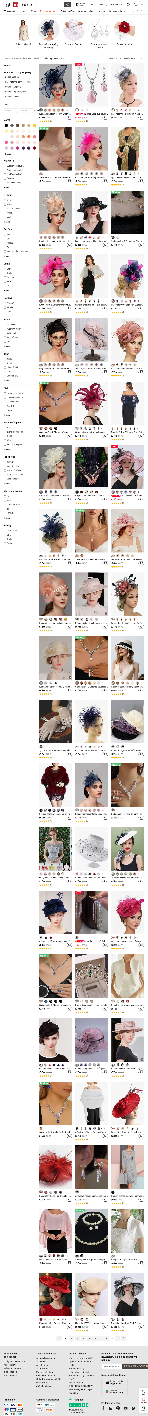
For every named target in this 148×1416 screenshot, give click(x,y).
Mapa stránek (10, 1375)
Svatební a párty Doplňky (52, 58)
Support (144, 1411)
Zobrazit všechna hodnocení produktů (45, 1374)
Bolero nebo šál (12, 77)
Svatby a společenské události (26, 58)
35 (117, 1338)
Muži (25, 11)
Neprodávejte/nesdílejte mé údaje (80, 1391)
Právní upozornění (13, 1368)
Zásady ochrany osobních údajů (81, 1377)
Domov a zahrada (117, 11)
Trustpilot (76, 1399)
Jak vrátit (40, 1361)
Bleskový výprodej (48, 11)
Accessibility (10, 1365)
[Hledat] (49, 4)
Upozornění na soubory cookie (80, 1363)
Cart (144, 1392)
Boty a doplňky (67, 11)
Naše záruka (42, 1382)
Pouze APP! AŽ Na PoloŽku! (83, 4)
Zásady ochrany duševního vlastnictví (79, 1370)
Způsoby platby (43, 1386)
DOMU (7, 58)
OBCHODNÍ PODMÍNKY (81, 1386)
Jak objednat (42, 1368)
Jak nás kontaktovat (45, 1358)
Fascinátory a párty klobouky (18, 82)
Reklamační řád (76, 1382)
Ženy (33, 11)
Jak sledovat (42, 1365)
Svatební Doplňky (13, 87)
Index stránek (10, 1372)
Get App (144, 1402)
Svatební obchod (86, 11)
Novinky (101, 11)
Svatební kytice (12, 96)
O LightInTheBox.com (14, 1361)
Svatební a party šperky (15, 92)
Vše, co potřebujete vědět (81, 1358)
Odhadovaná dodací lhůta (48, 1379)
